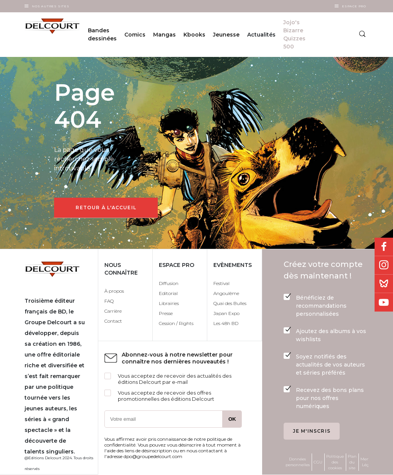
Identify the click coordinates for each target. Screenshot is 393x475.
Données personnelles (298, 462)
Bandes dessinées (102, 34)
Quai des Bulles (229, 303)
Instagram (384, 265)
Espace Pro (354, 6)
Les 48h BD (225, 323)
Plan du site (352, 462)
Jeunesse (226, 34)
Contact (113, 321)
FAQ (109, 301)
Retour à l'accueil (106, 207)
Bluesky (384, 284)
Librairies (169, 303)
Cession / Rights (176, 323)
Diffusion (168, 283)
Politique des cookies (335, 462)
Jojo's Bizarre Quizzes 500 (294, 34)
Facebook (384, 247)
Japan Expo (226, 313)
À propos (114, 291)
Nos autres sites (50, 6)
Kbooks (194, 34)
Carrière (113, 311)
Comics (134, 34)
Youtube (384, 302)
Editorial (168, 293)
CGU (318, 462)
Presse (166, 313)
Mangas (164, 34)
